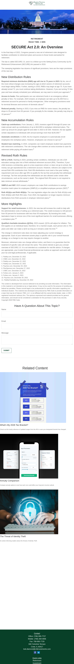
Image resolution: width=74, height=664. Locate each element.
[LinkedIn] (38, 652)
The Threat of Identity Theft (13, 536)
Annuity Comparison (9, 480)
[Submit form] (6, 350)
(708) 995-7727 (40, 636)
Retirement (37, 661)
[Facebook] (35, 652)
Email (3, 321)
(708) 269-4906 (40, 639)
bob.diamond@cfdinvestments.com (37, 649)
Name (3, 309)
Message (5, 333)
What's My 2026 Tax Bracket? (14, 425)
